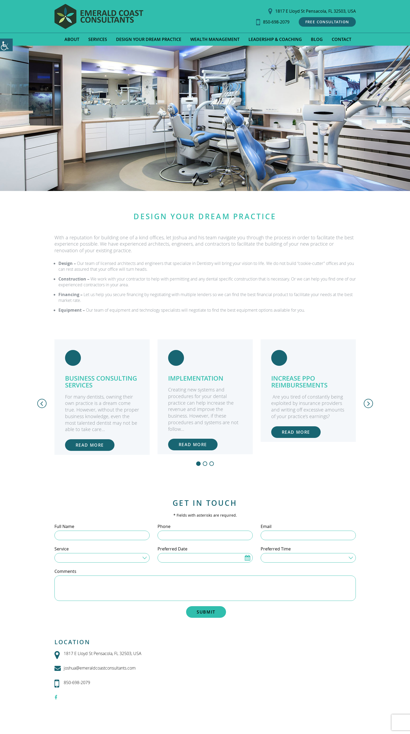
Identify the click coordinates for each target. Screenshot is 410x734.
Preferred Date (172, 549)
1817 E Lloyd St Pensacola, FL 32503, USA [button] (312, 11)
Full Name (64, 526)
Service (61, 549)
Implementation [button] (195, 378)
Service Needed (74, 557)
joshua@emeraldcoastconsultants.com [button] (95, 668)
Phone (164, 526)
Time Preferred (279, 557)
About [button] (72, 39)
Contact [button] (341, 39)
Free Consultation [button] (327, 21)
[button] (98, 16)
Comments (65, 571)
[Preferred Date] (205, 558)
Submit (206, 612)
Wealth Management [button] (214, 39)
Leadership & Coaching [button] (275, 39)
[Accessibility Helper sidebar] (6, 45)
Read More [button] (90, 445)
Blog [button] (317, 39)
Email (266, 526)
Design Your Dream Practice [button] (148, 39)
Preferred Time (276, 549)
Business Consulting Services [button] (101, 381)
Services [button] (97, 39)
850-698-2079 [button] (272, 22)
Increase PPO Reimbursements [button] (299, 381)
